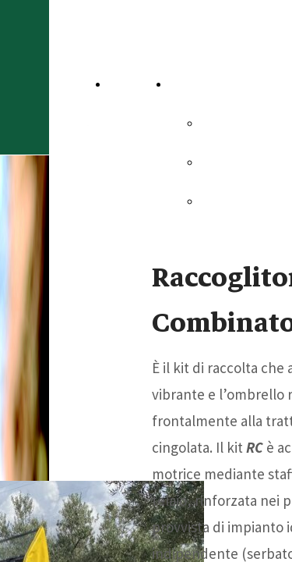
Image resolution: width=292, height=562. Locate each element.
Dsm (217, 200)
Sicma (221, 122)
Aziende (197, 83)
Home (130, 83)
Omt (216, 161)
